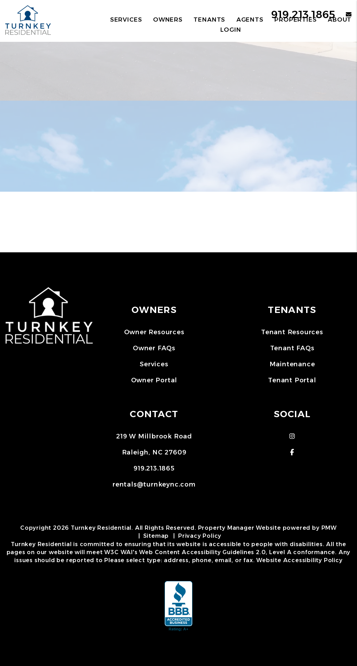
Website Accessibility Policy (299, 560)
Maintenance (292, 364)
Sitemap (156, 536)
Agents (250, 19)
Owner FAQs (154, 348)
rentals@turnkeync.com (154, 484)
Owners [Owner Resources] (168, 19)
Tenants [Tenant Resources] (209, 19)
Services (154, 364)
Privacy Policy (199, 536)
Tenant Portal (292, 380)
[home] (28, 20)
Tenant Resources (292, 332)
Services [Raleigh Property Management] (126, 19)
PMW (329, 528)
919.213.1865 (154, 468)
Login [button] (230, 29)
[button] (292, 436)
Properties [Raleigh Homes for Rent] (295, 19)
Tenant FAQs (292, 348)
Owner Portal (154, 380)
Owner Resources (154, 332)
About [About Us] (339, 19)
